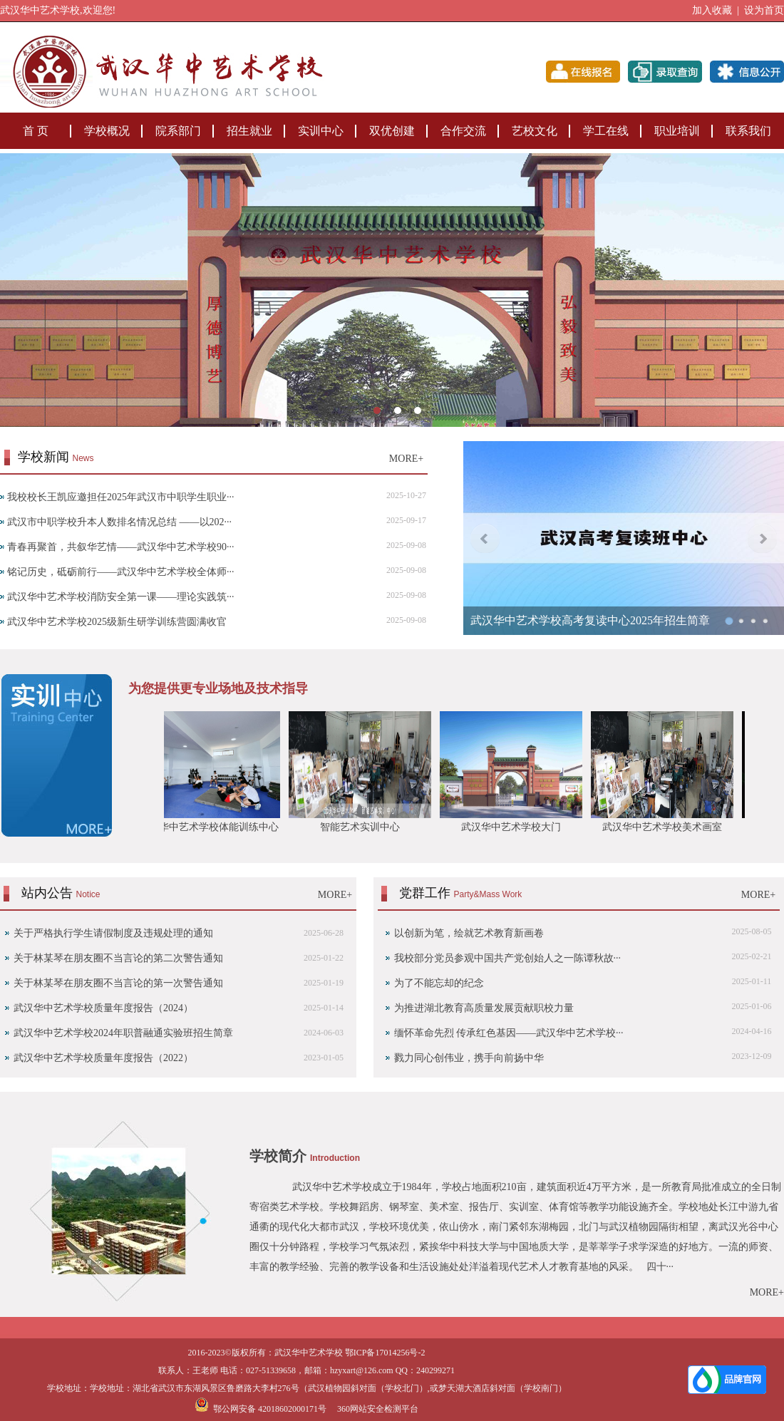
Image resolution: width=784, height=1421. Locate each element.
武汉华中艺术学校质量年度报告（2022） (103, 1058)
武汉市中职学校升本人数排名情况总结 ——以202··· (119, 522)
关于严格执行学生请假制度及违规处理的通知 (113, 933)
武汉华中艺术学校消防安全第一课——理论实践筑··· (120, 596)
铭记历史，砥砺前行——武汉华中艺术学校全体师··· (120, 572)
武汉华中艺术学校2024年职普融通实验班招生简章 (123, 1033)
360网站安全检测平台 (377, 1409)
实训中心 (321, 131)
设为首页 (764, 10)
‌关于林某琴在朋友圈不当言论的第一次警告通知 (118, 983)
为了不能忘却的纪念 (439, 983)
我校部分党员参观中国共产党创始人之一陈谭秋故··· (507, 958)
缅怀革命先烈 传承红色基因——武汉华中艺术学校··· (509, 1033)
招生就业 (249, 131)
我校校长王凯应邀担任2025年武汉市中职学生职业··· (120, 497)
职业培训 (677, 131)
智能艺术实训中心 (363, 827)
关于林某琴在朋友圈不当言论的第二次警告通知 (118, 958)
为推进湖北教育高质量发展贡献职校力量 (484, 1008)
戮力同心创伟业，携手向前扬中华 (469, 1058)
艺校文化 (534, 131)
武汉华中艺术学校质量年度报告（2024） (103, 1008)
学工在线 (606, 131)
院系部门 (178, 131)
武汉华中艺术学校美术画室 (666, 827)
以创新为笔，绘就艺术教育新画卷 (469, 933)
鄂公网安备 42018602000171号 (260, 1409)
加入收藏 (712, 10)
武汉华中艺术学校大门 (514, 827)
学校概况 (107, 131)
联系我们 (748, 131)
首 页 (35, 131)
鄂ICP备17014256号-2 (385, 1353)
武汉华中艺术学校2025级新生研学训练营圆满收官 (117, 621)
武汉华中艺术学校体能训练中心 (212, 827)
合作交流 (463, 131)
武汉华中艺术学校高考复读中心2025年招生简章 (590, 620)
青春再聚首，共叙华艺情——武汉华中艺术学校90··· (120, 547)
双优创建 (392, 131)
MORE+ (406, 458)
